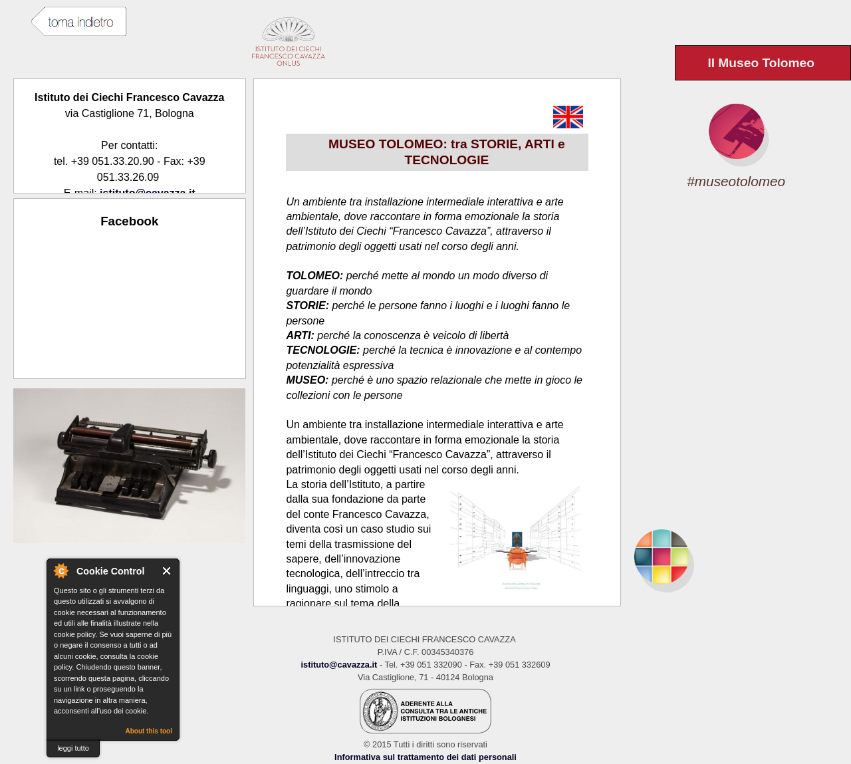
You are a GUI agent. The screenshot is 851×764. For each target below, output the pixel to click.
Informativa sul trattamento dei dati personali (425, 757)
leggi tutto (73, 748)
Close (167, 571)
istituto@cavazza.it (339, 665)
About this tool (148, 731)
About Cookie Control (60, 570)
